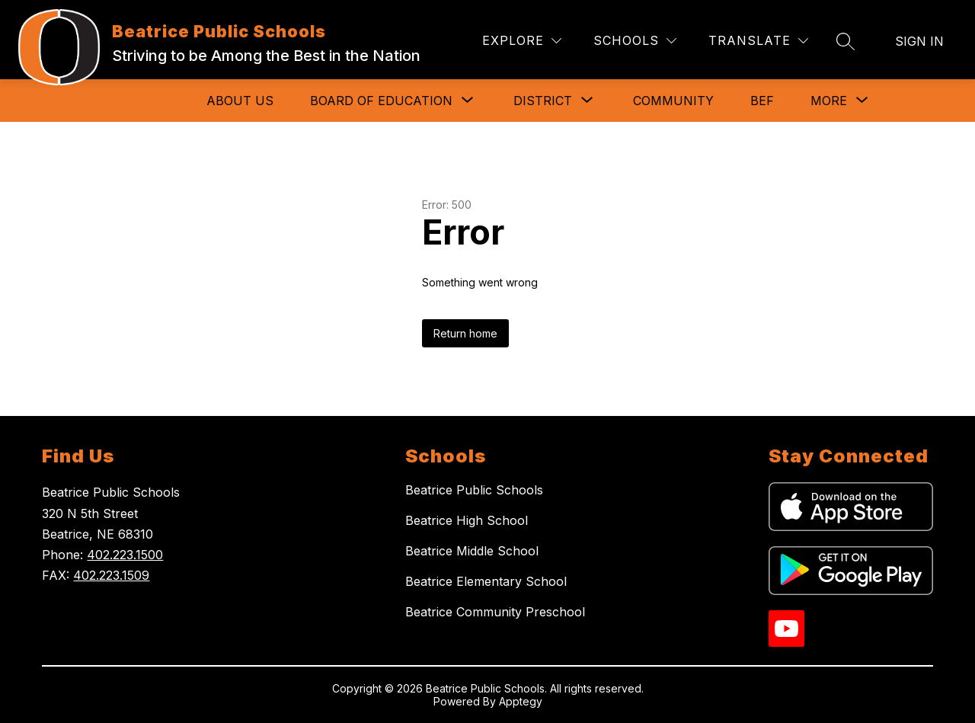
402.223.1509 (111, 575)
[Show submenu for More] (828, 100)
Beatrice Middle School (472, 550)
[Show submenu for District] (542, 100)
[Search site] (845, 41)
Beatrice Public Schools (474, 489)
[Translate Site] (758, 40)
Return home (465, 333)
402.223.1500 (125, 554)
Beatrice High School (466, 520)
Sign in (919, 41)
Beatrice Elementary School (486, 581)
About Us (239, 100)
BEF (762, 100)
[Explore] (521, 40)
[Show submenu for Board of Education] (381, 100)
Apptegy (520, 701)
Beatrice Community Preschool (495, 611)
